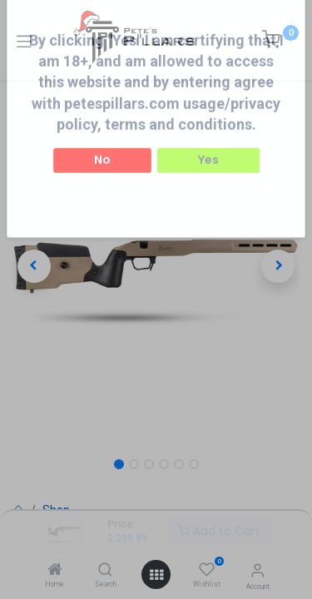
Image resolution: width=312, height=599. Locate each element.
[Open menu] (156, 575)
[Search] (105, 570)
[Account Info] (257, 570)
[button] (34, 266)
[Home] (54, 570)
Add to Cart (219, 530)
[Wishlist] (206, 570)
